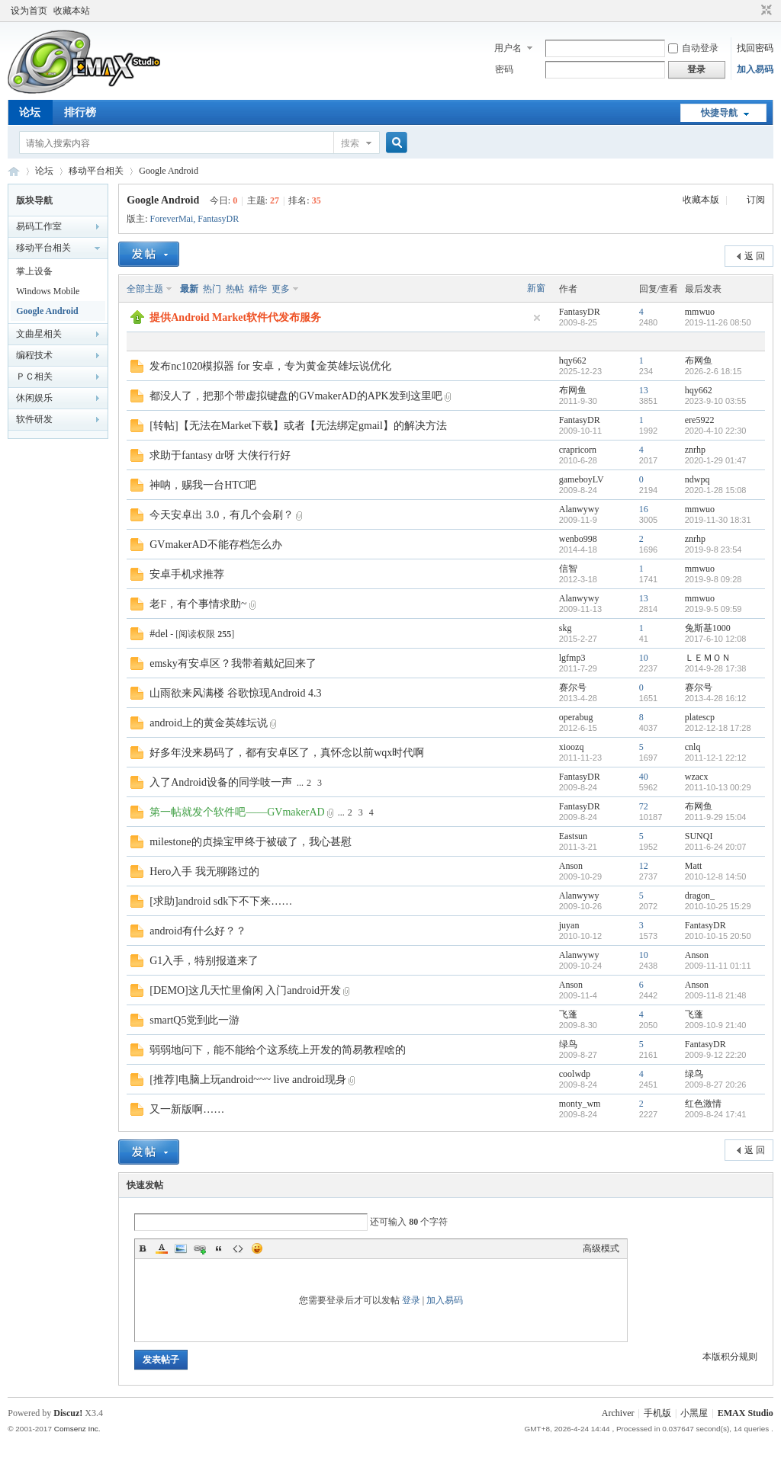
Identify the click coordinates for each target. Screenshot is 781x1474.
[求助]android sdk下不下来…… (220, 901)
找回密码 (755, 48)
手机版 (657, 1413)
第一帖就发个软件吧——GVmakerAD (236, 812)
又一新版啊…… (186, 1109)
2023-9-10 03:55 (716, 400)
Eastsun (573, 836)
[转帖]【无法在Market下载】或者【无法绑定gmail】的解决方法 (298, 425)
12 (643, 865)
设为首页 (29, 10)
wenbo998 (578, 539)
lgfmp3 (572, 657)
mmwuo (700, 311)
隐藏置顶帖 (537, 317)
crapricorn (577, 449)
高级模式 (601, 1248)
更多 (281, 289)
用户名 (508, 48)
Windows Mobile (47, 291)
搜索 (350, 143)
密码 (504, 69)
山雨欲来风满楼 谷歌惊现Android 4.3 (235, 693)
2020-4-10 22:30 (716, 430)
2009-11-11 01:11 (718, 965)
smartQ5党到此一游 (194, 1020)
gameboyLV (581, 479)
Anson (571, 865)
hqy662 (573, 360)
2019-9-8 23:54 (713, 549)
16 (643, 509)
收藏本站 (71, 10)
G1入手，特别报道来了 (204, 960)
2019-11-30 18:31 (718, 519)
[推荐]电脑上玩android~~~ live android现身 (247, 1079)
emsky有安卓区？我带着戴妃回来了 (233, 663)
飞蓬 (568, 1014)
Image (180, 1248)
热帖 (235, 289)
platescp (700, 717)
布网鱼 (698, 360)
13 (643, 390)
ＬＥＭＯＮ (708, 657)
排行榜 (80, 112)
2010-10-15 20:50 (718, 935)
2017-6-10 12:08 (716, 638)
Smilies (257, 1248)
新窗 (536, 288)
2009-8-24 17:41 (716, 1114)
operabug (576, 717)
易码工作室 (39, 226)
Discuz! (67, 1413)
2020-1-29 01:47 (716, 460)
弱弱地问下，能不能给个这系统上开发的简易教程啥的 (277, 1050)
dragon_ (700, 895)
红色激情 (703, 1103)
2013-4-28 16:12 (716, 698)
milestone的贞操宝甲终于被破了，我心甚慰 (250, 842)
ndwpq (697, 479)
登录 (411, 1300)
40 (643, 776)
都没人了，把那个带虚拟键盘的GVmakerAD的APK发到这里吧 (295, 396)
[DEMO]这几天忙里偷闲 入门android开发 (245, 990)
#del (158, 633)
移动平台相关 (96, 170)
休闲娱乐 (34, 398)
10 (643, 657)
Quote (219, 1248)
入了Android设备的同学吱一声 (220, 782)
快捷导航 (719, 112)
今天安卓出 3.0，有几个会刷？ (221, 515)
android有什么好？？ (197, 931)
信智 (568, 568)
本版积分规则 (729, 1356)
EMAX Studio (745, 1413)
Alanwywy (579, 509)
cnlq (693, 747)
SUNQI (699, 836)
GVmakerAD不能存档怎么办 (215, 544)
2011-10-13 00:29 (718, 787)
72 (643, 806)
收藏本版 (702, 199)
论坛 (29, 112)
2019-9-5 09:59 (713, 609)
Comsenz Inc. (77, 1428)
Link (199, 1248)
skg (565, 628)
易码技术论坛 (14, 171)
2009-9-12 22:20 (716, 1054)
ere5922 (700, 420)
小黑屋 (694, 1413)
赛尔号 (573, 687)
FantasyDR (218, 218)
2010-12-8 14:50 (716, 876)
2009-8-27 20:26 (716, 1084)
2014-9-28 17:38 (716, 668)
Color (161, 1248)
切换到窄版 (764, 11)
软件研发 (34, 419)
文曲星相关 (39, 333)
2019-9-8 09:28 (713, 579)
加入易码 (755, 69)
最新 (189, 289)
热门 (212, 289)
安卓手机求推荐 (186, 574)
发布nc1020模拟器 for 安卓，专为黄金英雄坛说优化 (270, 366)
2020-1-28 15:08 (716, 490)
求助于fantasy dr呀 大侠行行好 (220, 455)
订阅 (756, 199)
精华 (258, 289)
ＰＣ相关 (34, 376)
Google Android (168, 170)
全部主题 (145, 289)
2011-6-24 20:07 (716, 846)
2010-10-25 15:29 (718, 906)
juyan (569, 925)
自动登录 (693, 48)
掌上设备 (34, 271)
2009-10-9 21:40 (716, 1025)
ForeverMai (172, 218)
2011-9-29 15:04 (716, 817)
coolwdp (574, 1074)
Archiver (618, 1413)
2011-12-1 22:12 (716, 757)
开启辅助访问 (752, 11)
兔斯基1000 (708, 628)
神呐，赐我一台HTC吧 (202, 485)
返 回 (754, 256)
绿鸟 (568, 1044)
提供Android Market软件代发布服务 (235, 317)
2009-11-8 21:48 (716, 995)
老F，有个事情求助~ (197, 604)
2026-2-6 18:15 (713, 371)
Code (238, 1248)
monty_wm (580, 1103)
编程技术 (34, 355)
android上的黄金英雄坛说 (208, 723)
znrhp (695, 449)
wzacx (697, 776)
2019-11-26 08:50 (718, 322)
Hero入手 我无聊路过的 (204, 871)
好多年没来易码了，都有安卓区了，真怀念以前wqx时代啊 (286, 752)
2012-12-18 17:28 (718, 727)
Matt (693, 865)
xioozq (571, 747)
